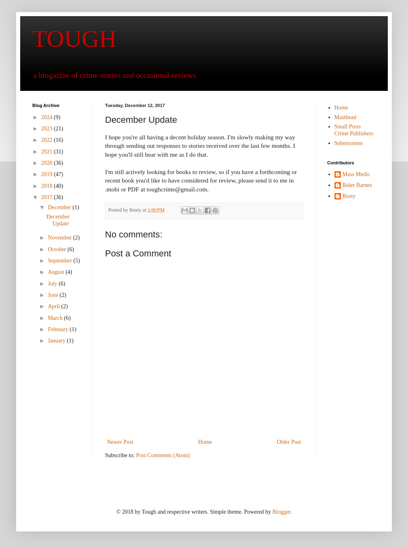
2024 (47, 117)
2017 (47, 197)
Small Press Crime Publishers (354, 130)
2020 (47, 163)
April (54, 306)
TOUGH (74, 38)
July (53, 284)
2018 (47, 186)
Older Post (289, 442)
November (60, 238)
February (58, 329)
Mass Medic (356, 174)
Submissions (348, 143)
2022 (47, 140)
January (57, 341)
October (57, 249)
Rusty (349, 196)
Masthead (345, 117)
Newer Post (120, 442)
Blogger (281, 512)
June (53, 295)
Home (205, 442)
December (60, 207)
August (56, 272)
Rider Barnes (357, 185)
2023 (47, 129)
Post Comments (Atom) (163, 455)
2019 (47, 174)
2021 (47, 152)
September (60, 261)
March (56, 318)
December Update (58, 220)
